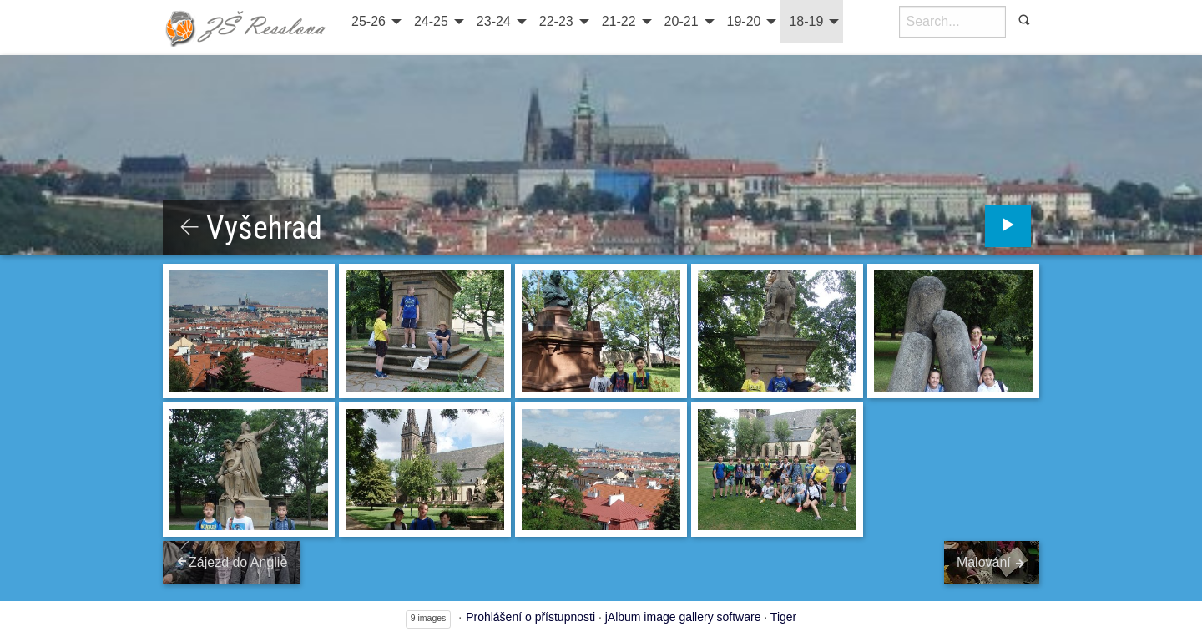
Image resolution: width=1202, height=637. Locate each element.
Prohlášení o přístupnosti (530, 617)
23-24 (494, 21)
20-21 (681, 21)
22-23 (556, 21)
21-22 (619, 21)
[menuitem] (374, 21)
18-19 (806, 21)
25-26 (368, 21)
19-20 (744, 21)
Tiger (783, 617)
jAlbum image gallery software (683, 617)
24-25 (431, 21)
